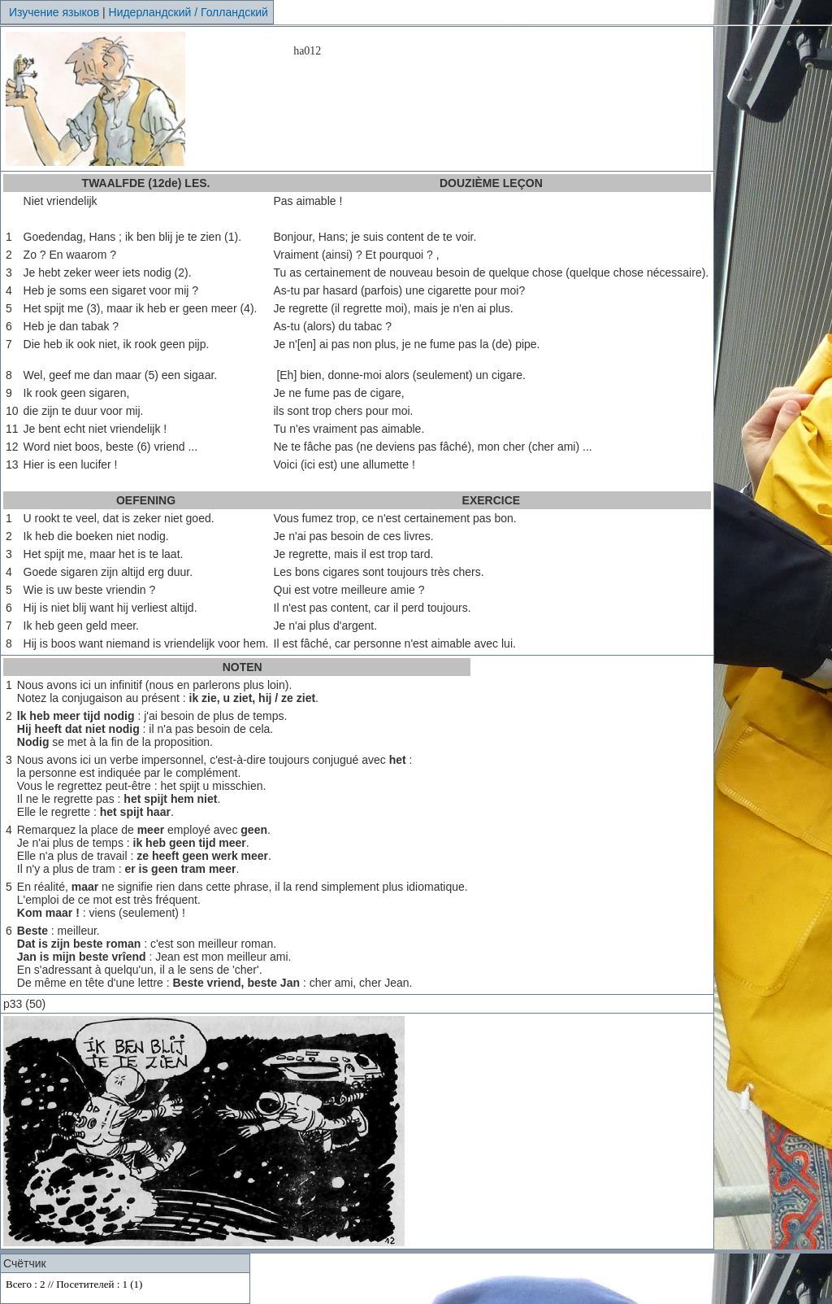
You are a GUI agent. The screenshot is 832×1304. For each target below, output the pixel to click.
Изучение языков (54, 12)
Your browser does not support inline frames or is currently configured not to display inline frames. (125, 1288)
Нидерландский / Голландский (188, 12)
